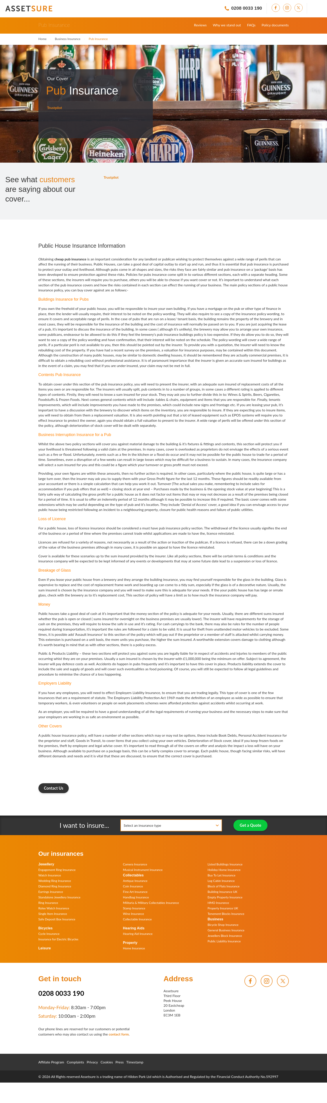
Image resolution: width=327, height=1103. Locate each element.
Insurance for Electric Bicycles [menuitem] (58, 939)
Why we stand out (227, 25)
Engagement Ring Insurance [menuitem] (57, 870)
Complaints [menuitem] (75, 1062)
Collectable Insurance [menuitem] (137, 919)
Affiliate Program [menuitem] (51, 1062)
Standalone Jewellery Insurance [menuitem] (59, 897)
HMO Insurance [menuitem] (218, 903)
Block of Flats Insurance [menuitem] (223, 886)
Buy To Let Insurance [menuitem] (221, 875)
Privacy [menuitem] (92, 1062)
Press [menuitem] (120, 1062)
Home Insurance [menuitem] (134, 948)
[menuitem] (277, 8)
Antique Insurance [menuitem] (135, 881)
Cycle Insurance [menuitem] (49, 934)
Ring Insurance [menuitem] (48, 903)
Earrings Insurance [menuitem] (50, 892)
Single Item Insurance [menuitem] (52, 914)
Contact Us (53, 788)
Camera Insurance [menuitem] (135, 864)
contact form (119, 1034)
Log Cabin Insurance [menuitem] (221, 881)
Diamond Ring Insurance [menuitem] (54, 886)
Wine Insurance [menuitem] (133, 914)
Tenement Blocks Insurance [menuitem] (226, 914)
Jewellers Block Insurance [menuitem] (225, 936)
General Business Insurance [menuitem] (226, 930)
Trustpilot (54, 107)
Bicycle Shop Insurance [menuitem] (223, 925)
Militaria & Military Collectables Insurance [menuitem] (151, 903)
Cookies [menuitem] (107, 1062)
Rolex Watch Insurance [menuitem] (53, 908)
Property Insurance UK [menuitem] (223, 908)
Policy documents (275, 25)
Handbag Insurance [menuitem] (136, 897)
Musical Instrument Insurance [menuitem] (143, 870)
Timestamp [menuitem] (134, 1062)
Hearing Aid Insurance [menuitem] (138, 934)
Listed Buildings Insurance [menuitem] (225, 864)
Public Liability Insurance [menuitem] (224, 941)
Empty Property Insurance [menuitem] (225, 897)
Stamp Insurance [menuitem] (134, 908)
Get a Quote (250, 825)
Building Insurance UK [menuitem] (222, 892)
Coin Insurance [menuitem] (133, 886)
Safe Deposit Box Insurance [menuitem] (56, 919)
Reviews (200, 25)
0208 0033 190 (61, 993)
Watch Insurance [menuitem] (49, 875)
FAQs (251, 25)
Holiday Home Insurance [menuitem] (224, 870)
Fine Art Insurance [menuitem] (135, 892)
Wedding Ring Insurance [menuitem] (54, 881)
